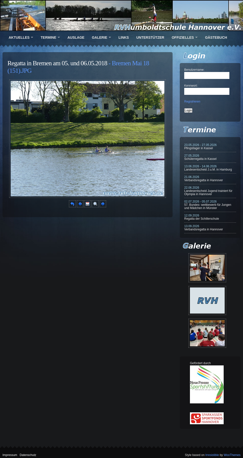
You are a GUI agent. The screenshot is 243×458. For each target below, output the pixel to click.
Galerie (99, 37)
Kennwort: (191, 85)
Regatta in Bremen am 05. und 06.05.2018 (57, 63)
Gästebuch (216, 37)
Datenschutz (28, 455)
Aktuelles (19, 37)
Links (124, 37)
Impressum (9, 455)
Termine (48, 37)
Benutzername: (194, 69)
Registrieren (192, 101)
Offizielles (183, 37)
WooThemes (232, 455)
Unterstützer (150, 37)
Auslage (75, 37)
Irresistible (212, 455)
